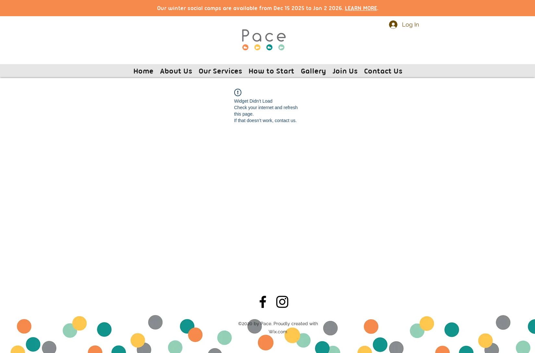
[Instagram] (282, 302)
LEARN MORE (361, 8)
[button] (176, 70)
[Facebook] (263, 302)
